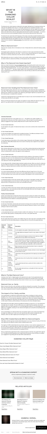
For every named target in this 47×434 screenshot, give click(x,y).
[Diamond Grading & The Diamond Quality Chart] (39, 394)
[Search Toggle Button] (37, 2)
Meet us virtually (29, 378)
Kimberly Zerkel (8, 21)
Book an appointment (30, 427)
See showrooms (18, 378)
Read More (4, 409)
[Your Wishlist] (41, 2)
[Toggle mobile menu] (45, 2)
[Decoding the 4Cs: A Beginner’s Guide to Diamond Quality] (23, 394)
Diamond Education (16, 432)
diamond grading (17, 40)
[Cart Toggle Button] (43, 2)
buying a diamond (41, 67)
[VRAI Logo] (3, 2)
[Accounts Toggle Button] (39, 2)
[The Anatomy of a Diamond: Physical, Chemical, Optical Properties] (8, 394)
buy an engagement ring (20, 65)
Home (2, 432)
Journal (7, 432)
